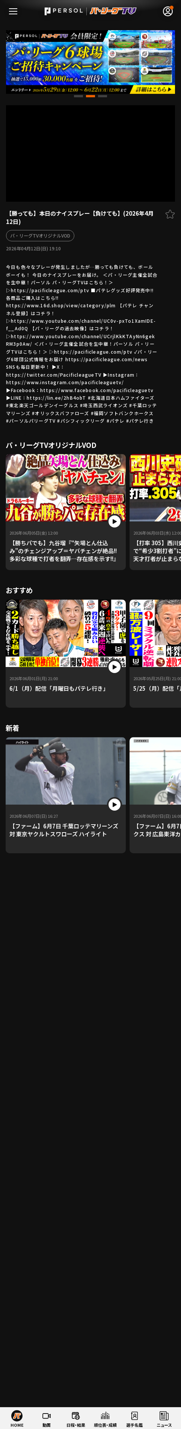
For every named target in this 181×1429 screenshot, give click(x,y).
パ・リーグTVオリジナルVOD (40, 235)
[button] (78, 96)
